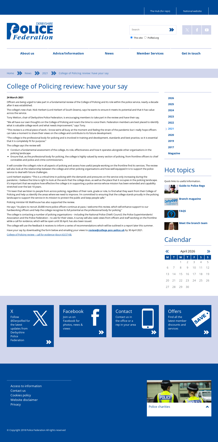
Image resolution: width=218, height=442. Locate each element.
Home (10, 73)
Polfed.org (153, 37)
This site (138, 37)
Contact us (18, 390)
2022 (171, 122)
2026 (171, 98)
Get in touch (191, 53)
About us (27, 53)
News (109, 53)
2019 (171, 141)
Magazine (174, 153)
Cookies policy (21, 395)
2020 (171, 135)
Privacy (16, 404)
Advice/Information (68, 53)
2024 (171, 110)
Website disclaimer (24, 400)
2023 (171, 116)
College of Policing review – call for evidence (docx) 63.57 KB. (39, 234)
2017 (171, 147)
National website (192, 11)
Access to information (26, 386)
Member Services (150, 53)
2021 (45, 73)
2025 (171, 104)
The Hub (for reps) (160, 11)
